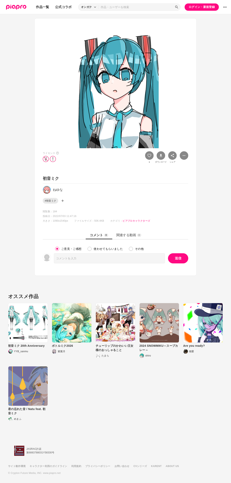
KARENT (156, 466)
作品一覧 (42, 7)
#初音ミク (50, 200)
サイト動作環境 (17, 466)
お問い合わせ (121, 466)
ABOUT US (172, 466)
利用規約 (76, 466)
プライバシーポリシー (97, 466)
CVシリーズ (140, 466)
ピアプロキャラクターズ (136, 220)
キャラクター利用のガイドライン (48, 466)
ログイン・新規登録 (202, 7)
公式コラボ (63, 7)
